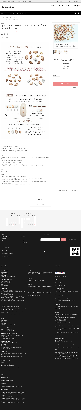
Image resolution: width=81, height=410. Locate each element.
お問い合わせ (12, 13)
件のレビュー (18, 31)
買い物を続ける (76, 190)
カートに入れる (65, 84)
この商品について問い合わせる (64, 190)
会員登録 (77, 1)
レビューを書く (40, 204)
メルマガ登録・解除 (22, 13)
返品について (75, 87)
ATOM (5, 248)
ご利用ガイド (4, 13)
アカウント (60, 1)
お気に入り (65, 68)
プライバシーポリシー (6, 252)
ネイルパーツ (8, 17)
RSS (2, 248)
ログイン (68, 1)
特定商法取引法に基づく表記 (7, 250)
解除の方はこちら (72, 239)
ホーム (2, 17)
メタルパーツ (15, 17)
